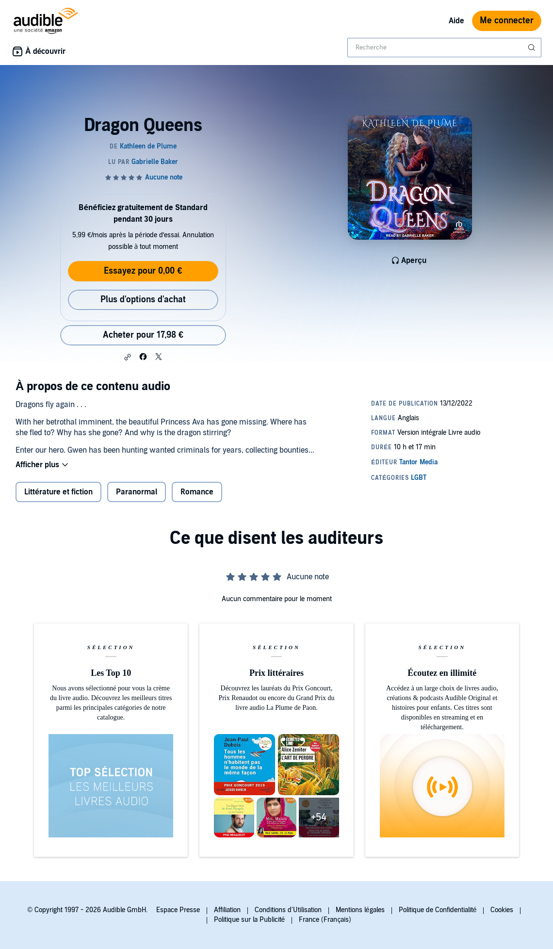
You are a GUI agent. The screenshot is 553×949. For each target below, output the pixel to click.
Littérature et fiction (58, 492)
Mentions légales (360, 910)
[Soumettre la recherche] (532, 47)
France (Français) (325, 920)
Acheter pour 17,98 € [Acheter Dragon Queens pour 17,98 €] (143, 335)
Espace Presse (178, 910)
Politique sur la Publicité (249, 920)
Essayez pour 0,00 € (143, 271)
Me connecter (507, 21)
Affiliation (227, 910)
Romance (196, 492)
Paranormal (136, 492)
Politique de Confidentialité (438, 910)
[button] (127, 357)
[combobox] (444, 47)
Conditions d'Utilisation (288, 910)
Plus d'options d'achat (143, 300)
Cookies (501, 910)
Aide (456, 21)
